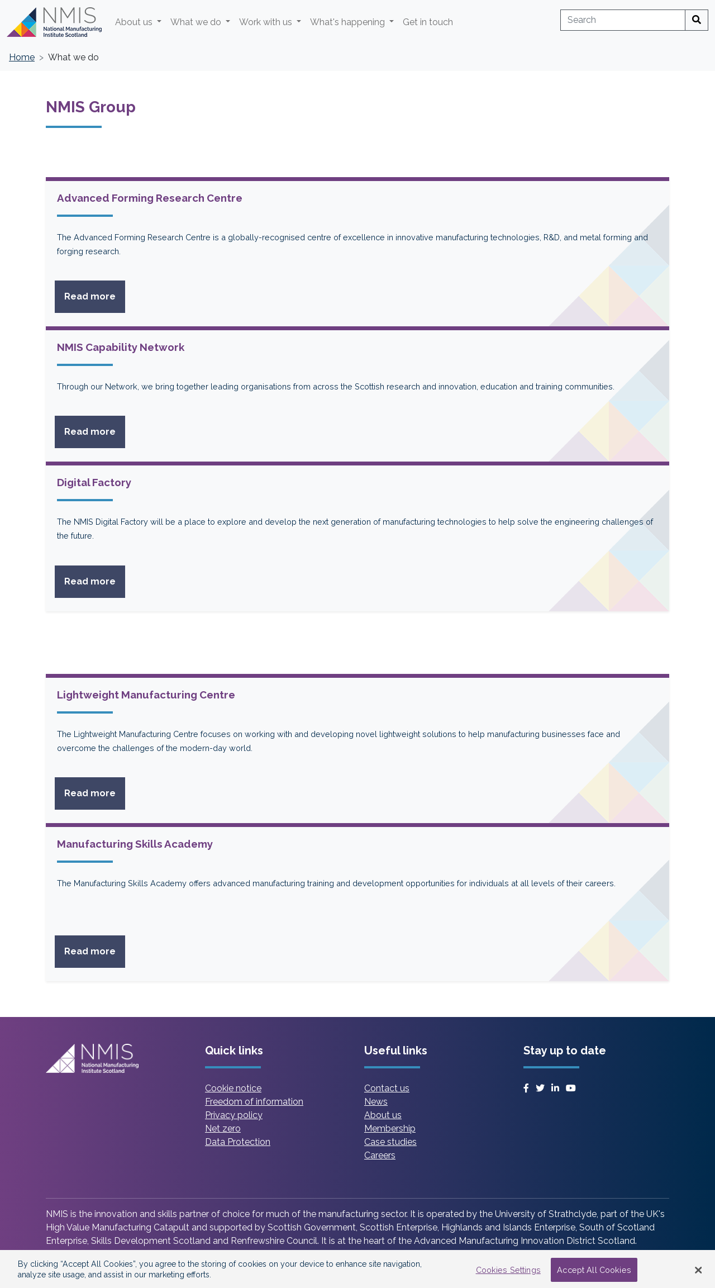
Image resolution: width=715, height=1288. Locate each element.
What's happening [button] (348, 22)
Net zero (223, 1128)
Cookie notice (233, 1088)
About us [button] (135, 22)
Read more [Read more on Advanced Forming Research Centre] (94, 295)
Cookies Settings (508, 1274)
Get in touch (428, 22)
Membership (390, 1128)
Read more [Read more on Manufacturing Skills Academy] (94, 950)
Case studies (390, 1142)
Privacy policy (234, 1115)
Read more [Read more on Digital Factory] (94, 580)
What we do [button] (196, 22)
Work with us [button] (266, 22)
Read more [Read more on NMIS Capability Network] (94, 431)
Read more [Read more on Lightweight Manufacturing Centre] (94, 792)
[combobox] (622, 20)
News (376, 1101)
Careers (379, 1155)
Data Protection (237, 1142)
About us (383, 1115)
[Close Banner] (698, 1275)
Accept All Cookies (594, 1274)
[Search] (696, 20)
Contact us (386, 1088)
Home (22, 57)
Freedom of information (254, 1101)
